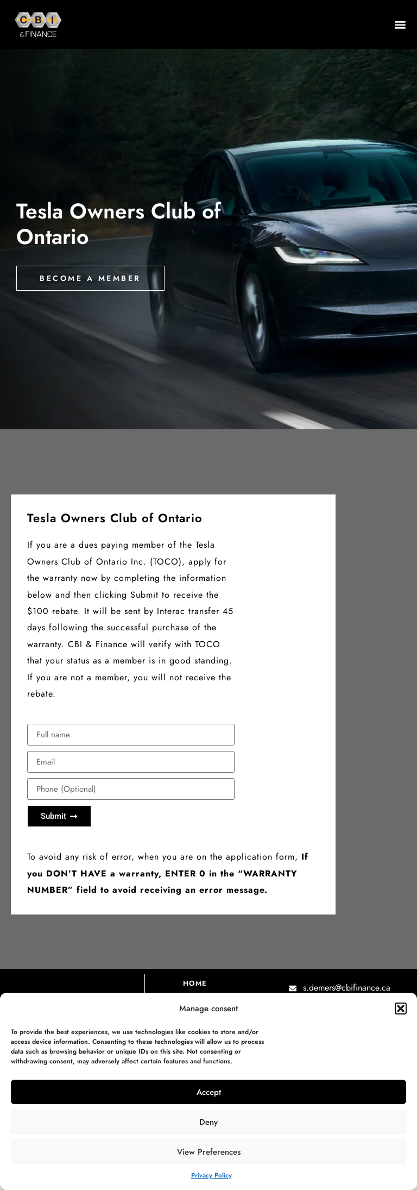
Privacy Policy (211, 1175)
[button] (400, 1008)
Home (195, 983)
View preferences (209, 1152)
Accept (209, 1092)
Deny (208, 1122)
